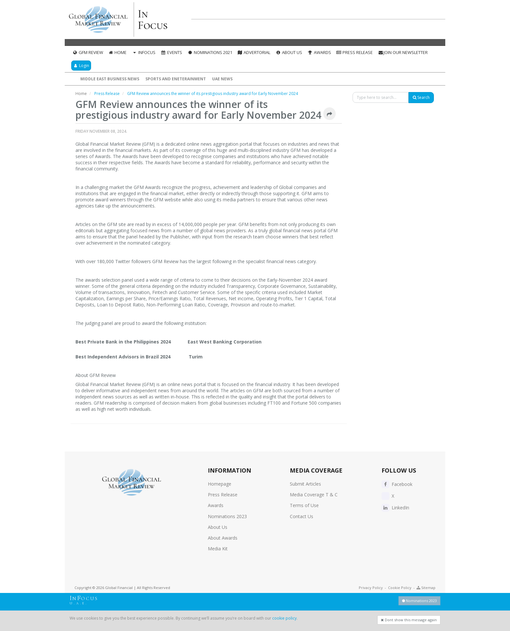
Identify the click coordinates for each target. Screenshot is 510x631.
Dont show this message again (409, 619)
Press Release (354, 52)
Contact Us (301, 516)
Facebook (397, 484)
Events (171, 52)
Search (421, 97)
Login (81, 65)
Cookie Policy (399, 587)
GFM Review (87, 52)
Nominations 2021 (209, 52)
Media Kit (218, 548)
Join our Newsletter (403, 52)
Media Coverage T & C (314, 494)
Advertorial (254, 52)
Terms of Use (304, 505)
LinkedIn (395, 507)
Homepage (219, 484)
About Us (288, 52)
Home (117, 52)
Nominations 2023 (227, 516)
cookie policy (284, 618)
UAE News (222, 79)
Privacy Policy (371, 587)
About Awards (222, 538)
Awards (319, 52)
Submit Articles (305, 484)
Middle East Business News (109, 79)
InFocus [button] (143, 52)
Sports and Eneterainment (175, 79)
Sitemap (426, 587)
